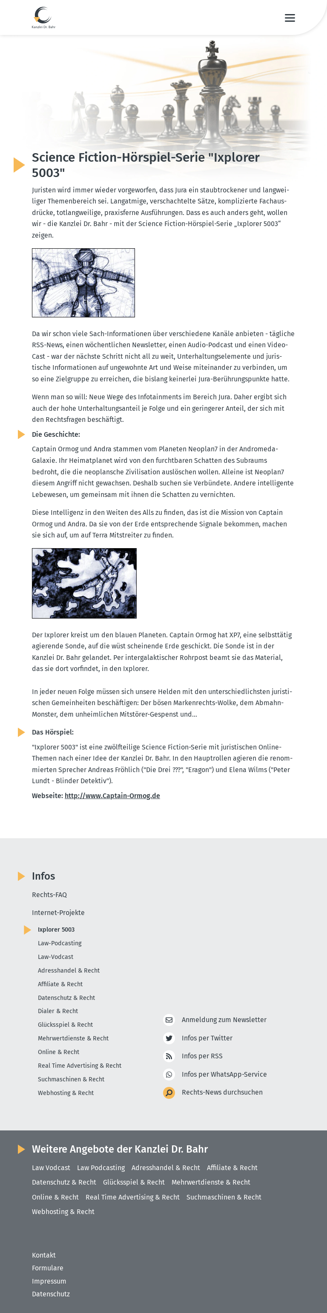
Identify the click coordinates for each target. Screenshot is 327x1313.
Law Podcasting (101, 1168)
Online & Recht (58, 1052)
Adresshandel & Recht (69, 970)
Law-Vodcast (55, 957)
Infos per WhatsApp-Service (224, 1075)
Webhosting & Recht (66, 1093)
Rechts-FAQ (49, 895)
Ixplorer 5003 (56, 929)
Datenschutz (51, 1294)
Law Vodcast (51, 1168)
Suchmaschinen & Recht (71, 1079)
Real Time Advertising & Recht (79, 1065)
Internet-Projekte (58, 913)
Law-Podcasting (59, 943)
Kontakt (44, 1255)
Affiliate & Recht (60, 984)
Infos (43, 876)
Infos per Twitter (207, 1038)
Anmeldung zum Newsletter (224, 1020)
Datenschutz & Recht (66, 998)
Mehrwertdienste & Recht (73, 1038)
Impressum (49, 1281)
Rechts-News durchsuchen (222, 1092)
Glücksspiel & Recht (65, 1024)
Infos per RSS (202, 1056)
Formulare (47, 1268)
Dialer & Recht (58, 1011)
